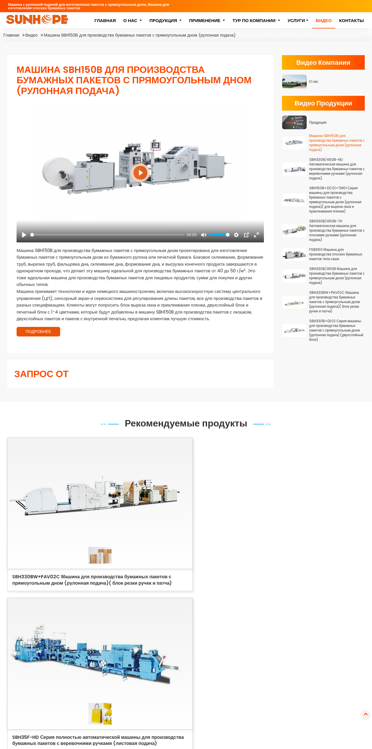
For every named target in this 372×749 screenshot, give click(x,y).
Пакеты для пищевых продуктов (255, 615)
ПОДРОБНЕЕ (38, 331)
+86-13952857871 (36, 700)
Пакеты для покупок (253, 627)
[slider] (107, 234)
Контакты (351, 21)
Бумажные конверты (325, 670)
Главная (105, 21)
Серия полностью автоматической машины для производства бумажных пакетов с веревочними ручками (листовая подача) (170, 631)
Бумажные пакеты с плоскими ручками (334, 644)
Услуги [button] (296, 21)
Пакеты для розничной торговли (256, 655)
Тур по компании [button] (254, 21)
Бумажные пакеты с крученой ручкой (333, 658)
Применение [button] (205, 21)
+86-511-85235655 (37, 690)
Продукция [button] (163, 21)
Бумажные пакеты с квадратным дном (324, 615)
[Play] (24, 235)
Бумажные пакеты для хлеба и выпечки (333, 629)
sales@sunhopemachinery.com (52, 679)
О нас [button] (130, 21)
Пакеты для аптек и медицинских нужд (253, 670)
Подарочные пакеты (253, 635)
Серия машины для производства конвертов (166, 672)
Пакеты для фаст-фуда (257, 644)
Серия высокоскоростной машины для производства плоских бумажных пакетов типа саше (170, 655)
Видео (324, 21)
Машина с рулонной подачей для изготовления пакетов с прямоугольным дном (171, 608)
